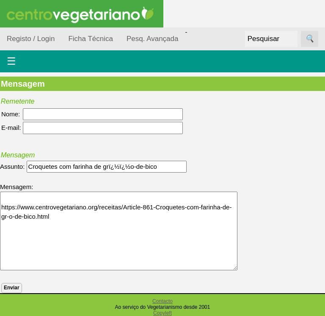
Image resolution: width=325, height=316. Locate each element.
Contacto (162, 301)
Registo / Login (31, 39)
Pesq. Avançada (153, 39)
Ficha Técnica (90, 39)
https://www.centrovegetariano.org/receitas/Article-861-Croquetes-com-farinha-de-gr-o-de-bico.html (118, 231)
